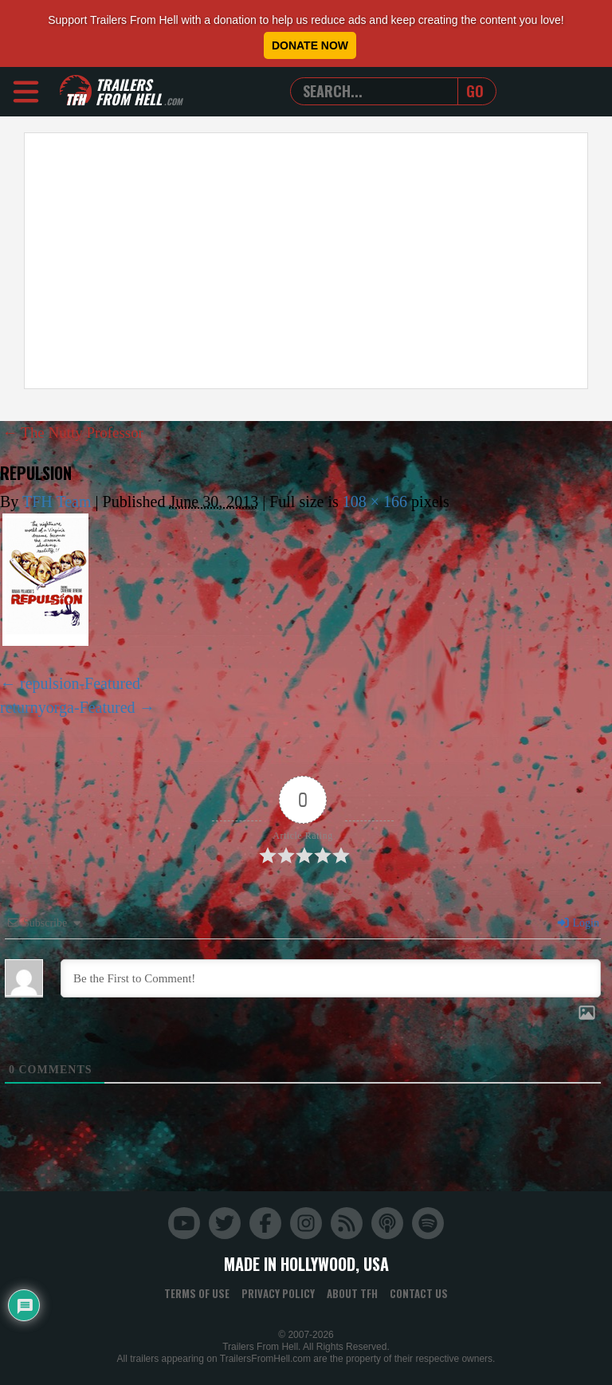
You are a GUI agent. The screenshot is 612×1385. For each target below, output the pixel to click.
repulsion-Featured (80, 682)
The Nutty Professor (76, 432)
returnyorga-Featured (67, 706)
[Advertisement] (306, 260)
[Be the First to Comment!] (331, 978)
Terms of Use (197, 1293)
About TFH (352, 1293)
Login (577, 923)
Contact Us (419, 1293)
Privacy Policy (278, 1293)
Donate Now (310, 45)
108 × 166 (375, 501)
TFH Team (57, 501)
